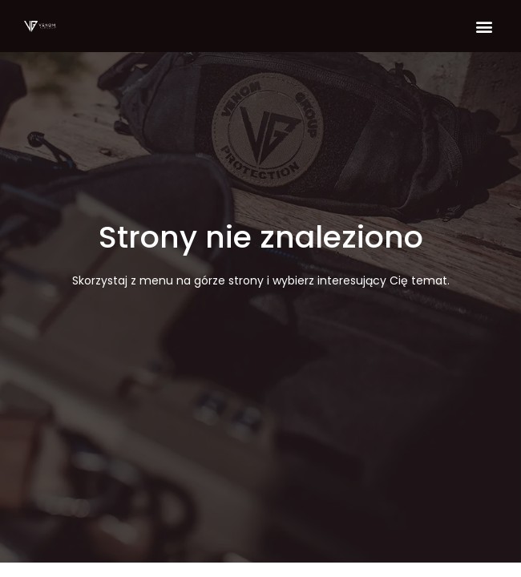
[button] (484, 26)
